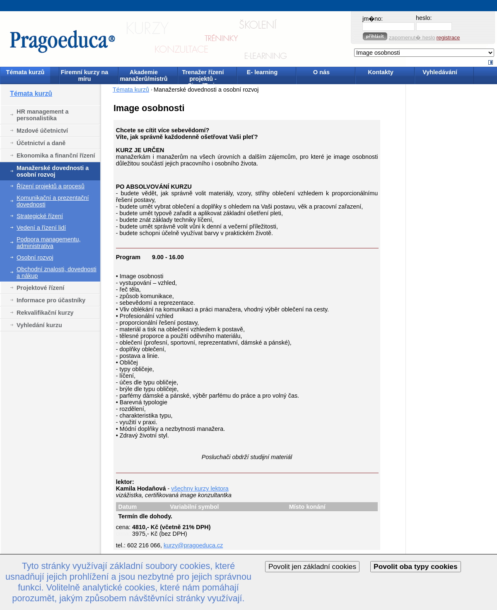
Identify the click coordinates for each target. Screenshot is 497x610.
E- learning (262, 72)
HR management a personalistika (43, 115)
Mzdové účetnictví (42, 130)
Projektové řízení (40, 287)
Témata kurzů (25, 72)
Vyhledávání (439, 72)
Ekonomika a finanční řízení (56, 155)
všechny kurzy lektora (199, 488)
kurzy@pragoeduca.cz (193, 545)
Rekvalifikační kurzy (45, 312)
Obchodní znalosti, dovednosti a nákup (57, 272)
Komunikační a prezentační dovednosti (53, 201)
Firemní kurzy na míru (84, 75)
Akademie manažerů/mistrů (143, 75)
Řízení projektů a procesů (50, 186)
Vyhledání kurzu (39, 325)
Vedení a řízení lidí (41, 227)
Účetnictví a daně (41, 143)
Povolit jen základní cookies (312, 566)
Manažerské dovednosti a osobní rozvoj (53, 171)
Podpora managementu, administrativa (48, 242)
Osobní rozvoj (35, 257)
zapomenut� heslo (412, 37)
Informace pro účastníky (51, 300)
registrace (448, 37)
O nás (321, 72)
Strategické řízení (40, 216)
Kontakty (380, 72)
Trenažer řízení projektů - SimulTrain (203, 76)
